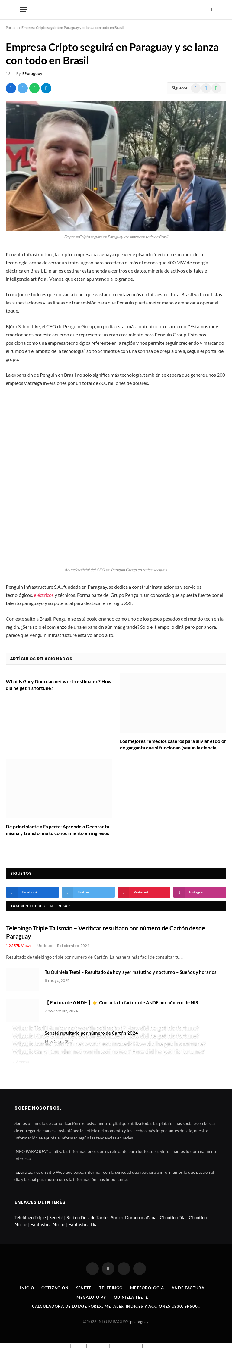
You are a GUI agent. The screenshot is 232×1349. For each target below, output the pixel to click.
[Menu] (23, 10)
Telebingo (111, 1287)
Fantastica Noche (48, 1224)
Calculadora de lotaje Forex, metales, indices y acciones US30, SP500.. (116, 1306)
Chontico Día (172, 1217)
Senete (84, 1287)
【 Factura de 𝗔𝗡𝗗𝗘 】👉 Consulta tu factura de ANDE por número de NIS (121, 1002)
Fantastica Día (83, 1224)
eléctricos (44, 595)
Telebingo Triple (30, 1217)
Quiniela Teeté (131, 1297)
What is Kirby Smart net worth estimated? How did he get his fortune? (106, 1035)
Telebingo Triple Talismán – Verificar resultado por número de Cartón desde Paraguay (105, 932)
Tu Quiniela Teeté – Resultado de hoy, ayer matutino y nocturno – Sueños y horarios (131, 972)
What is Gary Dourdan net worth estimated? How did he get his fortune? (59, 684)
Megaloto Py (91, 1297)
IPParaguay (32, 73)
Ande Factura (188, 1287)
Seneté (56, 1217)
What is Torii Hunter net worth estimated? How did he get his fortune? (106, 1027)
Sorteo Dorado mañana (133, 1217)
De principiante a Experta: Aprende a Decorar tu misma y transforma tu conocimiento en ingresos (57, 830)
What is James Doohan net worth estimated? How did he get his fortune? (109, 1043)
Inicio (27, 1287)
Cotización (54, 1287)
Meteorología (147, 1287)
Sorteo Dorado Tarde (87, 1217)
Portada (12, 27)
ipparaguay (24, 1172)
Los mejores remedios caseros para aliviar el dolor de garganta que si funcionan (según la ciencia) (173, 744)
